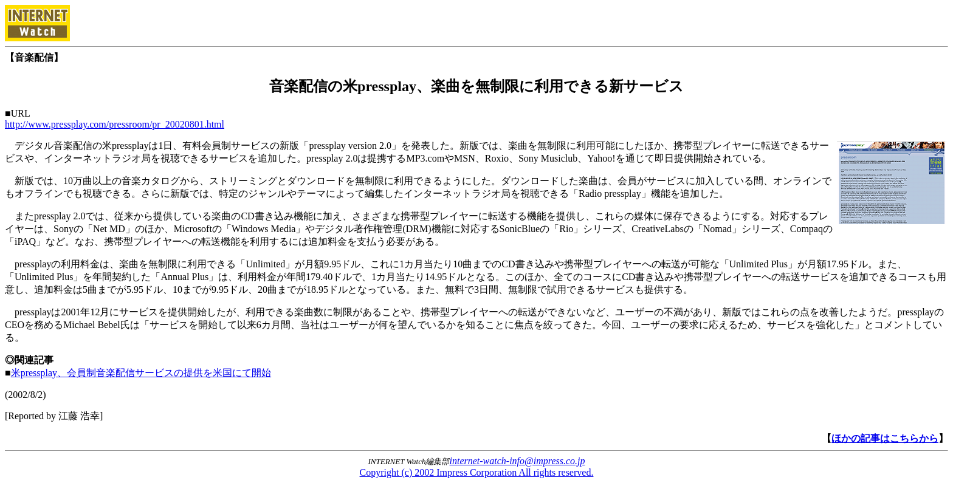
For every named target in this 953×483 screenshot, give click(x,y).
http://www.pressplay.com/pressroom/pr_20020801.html (114, 124)
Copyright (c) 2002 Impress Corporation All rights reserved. (477, 472)
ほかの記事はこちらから (884, 438)
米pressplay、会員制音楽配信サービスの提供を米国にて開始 (141, 373)
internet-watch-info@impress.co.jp (517, 461)
